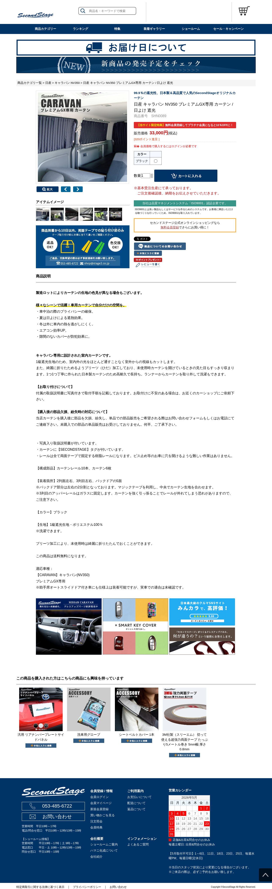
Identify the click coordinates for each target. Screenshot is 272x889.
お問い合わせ (57, 816)
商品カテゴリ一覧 (29, 82)
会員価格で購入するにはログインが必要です (168, 146)
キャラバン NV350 (67, 82)
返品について (136, 809)
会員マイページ (101, 803)
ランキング (80, 28)
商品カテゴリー (45, 28)
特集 (117, 28)
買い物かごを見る (102, 815)
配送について (136, 803)
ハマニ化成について (104, 850)
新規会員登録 (99, 809)
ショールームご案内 (104, 844)
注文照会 (96, 821)
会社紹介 (96, 856)
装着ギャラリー (154, 28)
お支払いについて (139, 797)
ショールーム (191, 28)
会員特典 (96, 827)
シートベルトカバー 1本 (136, 734)
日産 (48, 82)
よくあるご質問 (138, 844)
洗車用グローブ (88, 734)
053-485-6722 (57, 806)
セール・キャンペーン (228, 28)
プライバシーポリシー (87, 887)
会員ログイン (99, 797)
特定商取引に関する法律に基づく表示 (40, 887)
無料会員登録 (170, 227)
